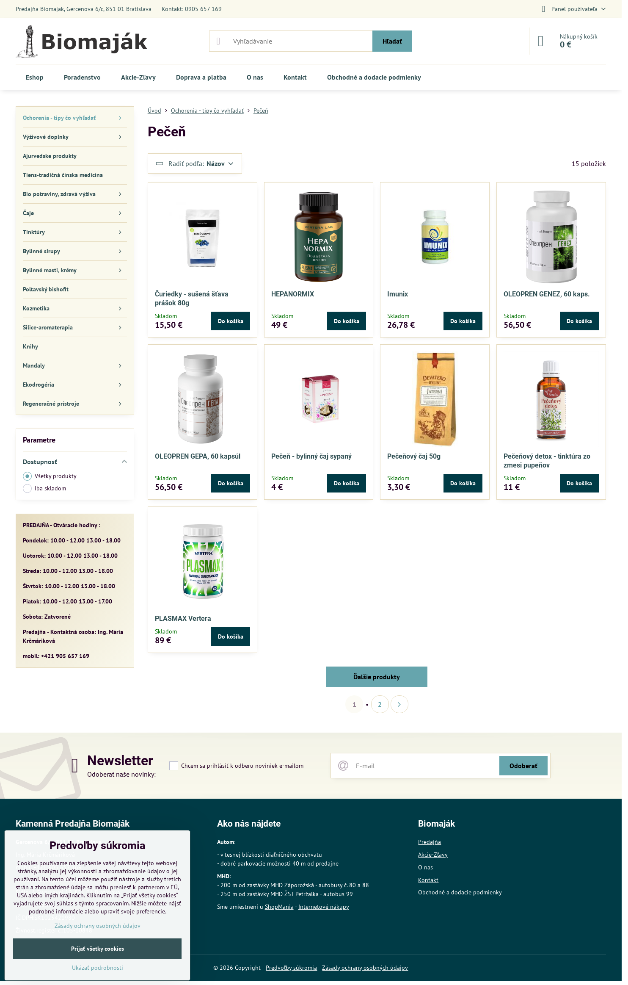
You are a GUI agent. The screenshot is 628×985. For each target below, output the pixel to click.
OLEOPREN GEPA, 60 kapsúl (197, 456)
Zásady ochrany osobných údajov (365, 967)
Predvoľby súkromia (291, 967)
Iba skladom (44, 488)
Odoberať (523, 765)
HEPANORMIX (292, 294)
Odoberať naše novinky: (121, 774)
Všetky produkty (50, 476)
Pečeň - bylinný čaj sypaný (311, 456)
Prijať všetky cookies (97, 948)
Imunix (397, 294)
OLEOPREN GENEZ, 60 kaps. (547, 294)
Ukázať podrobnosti (97, 967)
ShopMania (279, 906)
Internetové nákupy (323, 906)
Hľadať (392, 41)
